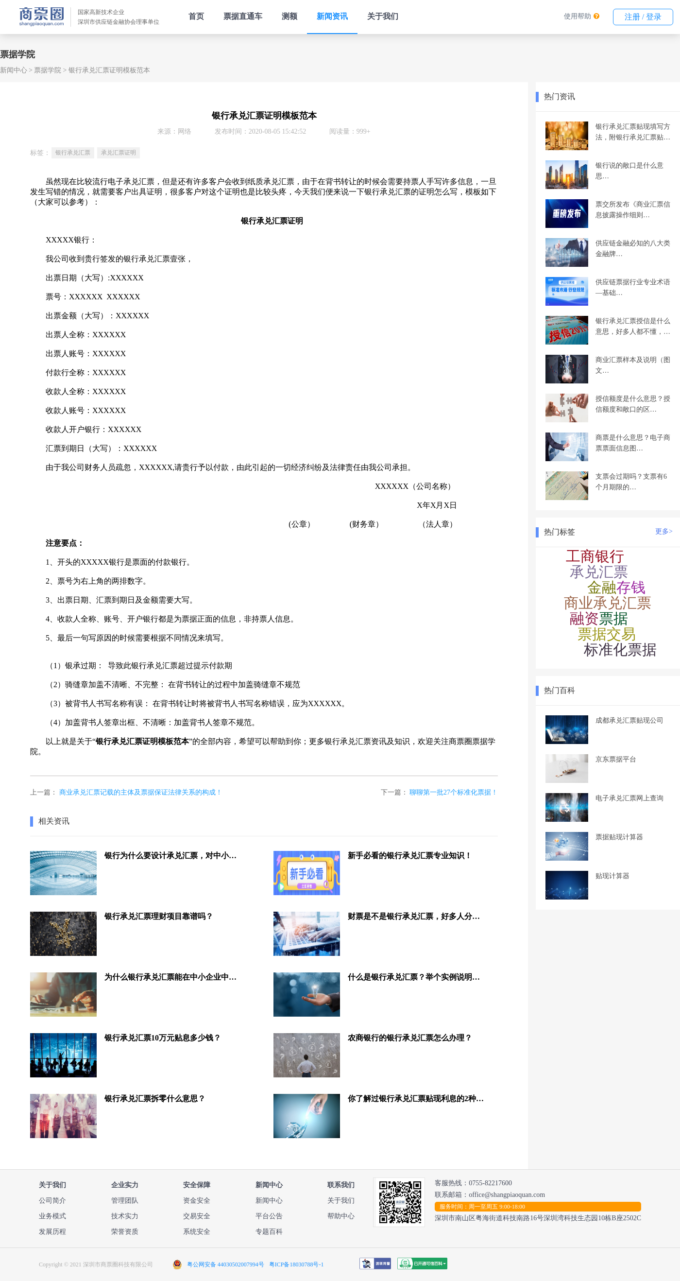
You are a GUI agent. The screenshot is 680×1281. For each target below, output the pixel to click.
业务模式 (52, 1216)
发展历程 (52, 1231)
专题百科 (269, 1231)
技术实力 (124, 1216)
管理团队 (124, 1200)
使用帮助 (577, 16)
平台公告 (269, 1216)
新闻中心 (13, 70)
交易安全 (196, 1216)
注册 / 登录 (643, 17)
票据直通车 (242, 16)
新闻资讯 (332, 16)
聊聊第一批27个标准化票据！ (453, 792)
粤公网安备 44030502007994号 (225, 1264)
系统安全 (196, 1231)
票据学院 (47, 70)
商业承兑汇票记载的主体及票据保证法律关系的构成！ (140, 792)
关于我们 (382, 16)
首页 (196, 16)
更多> (664, 531)
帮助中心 (341, 1216)
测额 (289, 16)
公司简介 (52, 1200)
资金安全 (196, 1200)
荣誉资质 (124, 1231)
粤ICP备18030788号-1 (296, 1264)
